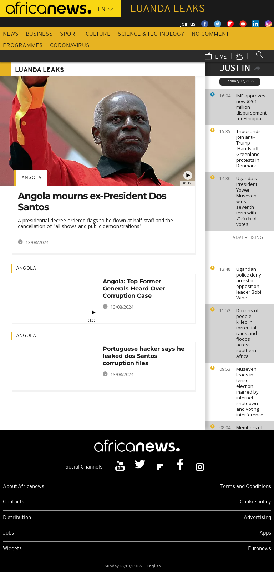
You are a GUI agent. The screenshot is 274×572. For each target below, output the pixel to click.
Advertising (257, 518)
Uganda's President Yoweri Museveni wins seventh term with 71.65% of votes (247, 201)
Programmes (23, 46)
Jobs (8, 533)
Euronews (259, 549)
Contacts (13, 502)
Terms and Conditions (245, 487)
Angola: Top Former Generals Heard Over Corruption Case (134, 288)
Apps (265, 533)
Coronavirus (70, 46)
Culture (98, 34)
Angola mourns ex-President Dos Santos (92, 201)
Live (216, 57)
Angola (31, 178)
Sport (69, 34)
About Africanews (23, 487)
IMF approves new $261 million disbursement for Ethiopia (251, 107)
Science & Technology (151, 34)
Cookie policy (255, 502)
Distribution (17, 518)
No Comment (210, 34)
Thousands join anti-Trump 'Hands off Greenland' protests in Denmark (248, 148)
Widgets (12, 549)
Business (39, 34)
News (11, 34)
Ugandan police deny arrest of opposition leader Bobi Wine (248, 283)
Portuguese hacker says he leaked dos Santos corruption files (143, 355)
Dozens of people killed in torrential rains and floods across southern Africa (247, 333)
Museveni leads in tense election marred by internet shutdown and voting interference (249, 391)
